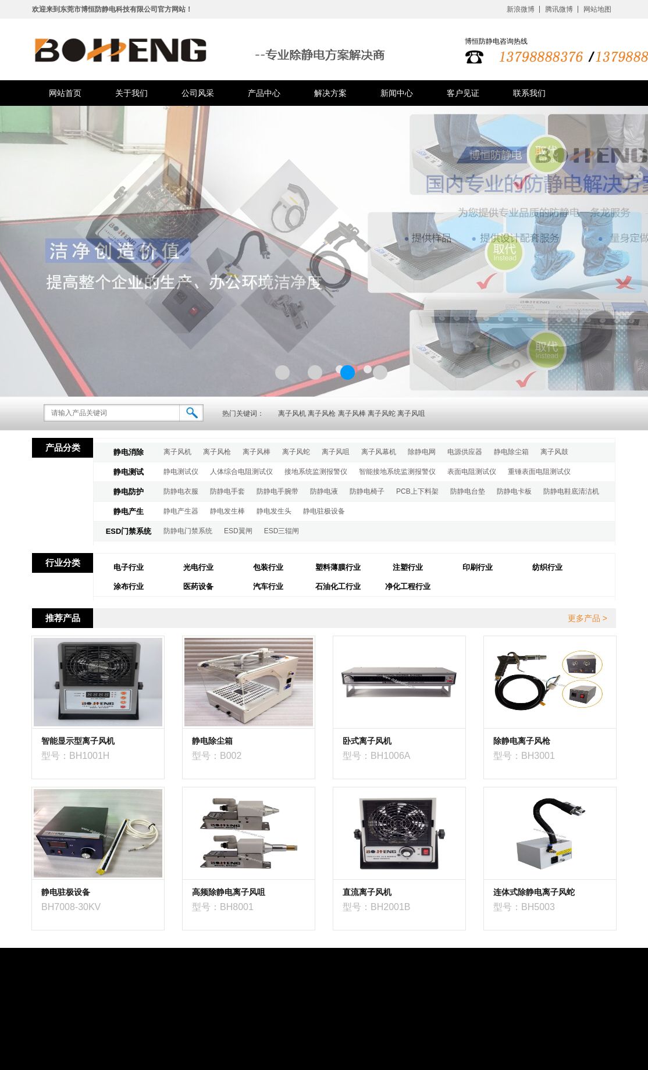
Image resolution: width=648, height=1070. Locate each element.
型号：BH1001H (75, 756)
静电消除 (128, 452)
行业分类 (62, 563)
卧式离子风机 (367, 741)
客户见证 (463, 93)
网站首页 (65, 93)
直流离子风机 (367, 892)
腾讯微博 (559, 9)
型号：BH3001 (524, 756)
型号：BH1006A (377, 756)
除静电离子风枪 (521, 741)
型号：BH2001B (377, 907)
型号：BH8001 (223, 907)
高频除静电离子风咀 (228, 892)
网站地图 (597, 9)
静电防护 (128, 491)
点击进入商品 (171, 768)
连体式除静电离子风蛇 (534, 892)
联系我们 (529, 93)
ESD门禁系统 (129, 531)
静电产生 (128, 511)
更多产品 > (587, 618)
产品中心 (264, 93)
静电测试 (128, 472)
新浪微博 (521, 9)
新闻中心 (396, 93)
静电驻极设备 (65, 892)
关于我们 (131, 93)
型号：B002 (216, 756)
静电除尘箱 (212, 741)
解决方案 (330, 93)
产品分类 (62, 447)
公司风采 (197, 93)
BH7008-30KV (71, 907)
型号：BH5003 (524, 907)
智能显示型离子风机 (78, 741)
